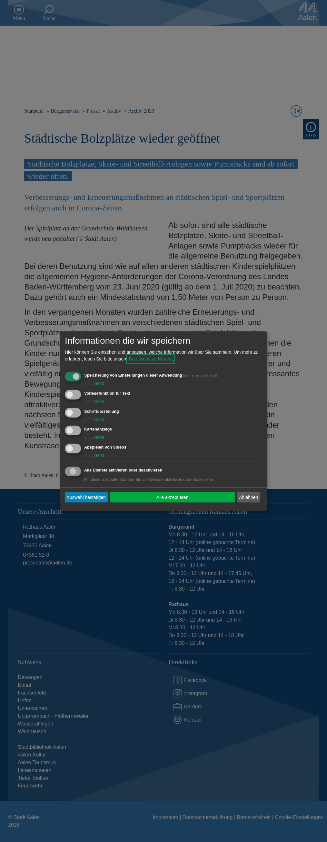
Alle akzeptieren (172, 497)
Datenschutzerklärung (151, 358)
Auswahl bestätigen (86, 497)
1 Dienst (94, 383)
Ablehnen (248, 497)
